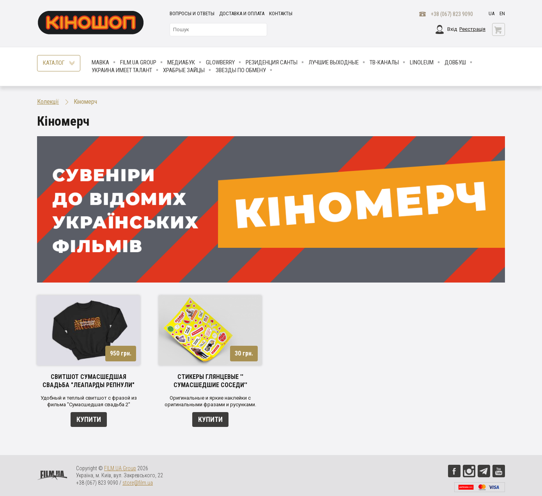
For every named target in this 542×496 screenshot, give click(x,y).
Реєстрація (472, 29)
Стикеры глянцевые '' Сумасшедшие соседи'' (210, 381)
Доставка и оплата (241, 13)
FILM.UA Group (138, 62)
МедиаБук (181, 62)
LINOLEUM (422, 62)
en (502, 13)
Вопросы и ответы (192, 13)
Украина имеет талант (122, 70)
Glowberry (220, 62)
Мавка (100, 62)
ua (491, 13)
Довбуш (455, 62)
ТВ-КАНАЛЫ (384, 62)
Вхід (452, 29)
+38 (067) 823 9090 (452, 14)
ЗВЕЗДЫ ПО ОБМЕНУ (241, 70)
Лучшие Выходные (333, 62)
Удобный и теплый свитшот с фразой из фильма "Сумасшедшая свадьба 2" (89, 401)
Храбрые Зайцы (184, 70)
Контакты (280, 13)
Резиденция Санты (272, 62)
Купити (88, 419)
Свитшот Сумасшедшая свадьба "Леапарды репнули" (89, 381)
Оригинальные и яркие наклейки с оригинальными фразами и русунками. (210, 401)
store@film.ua (137, 483)
